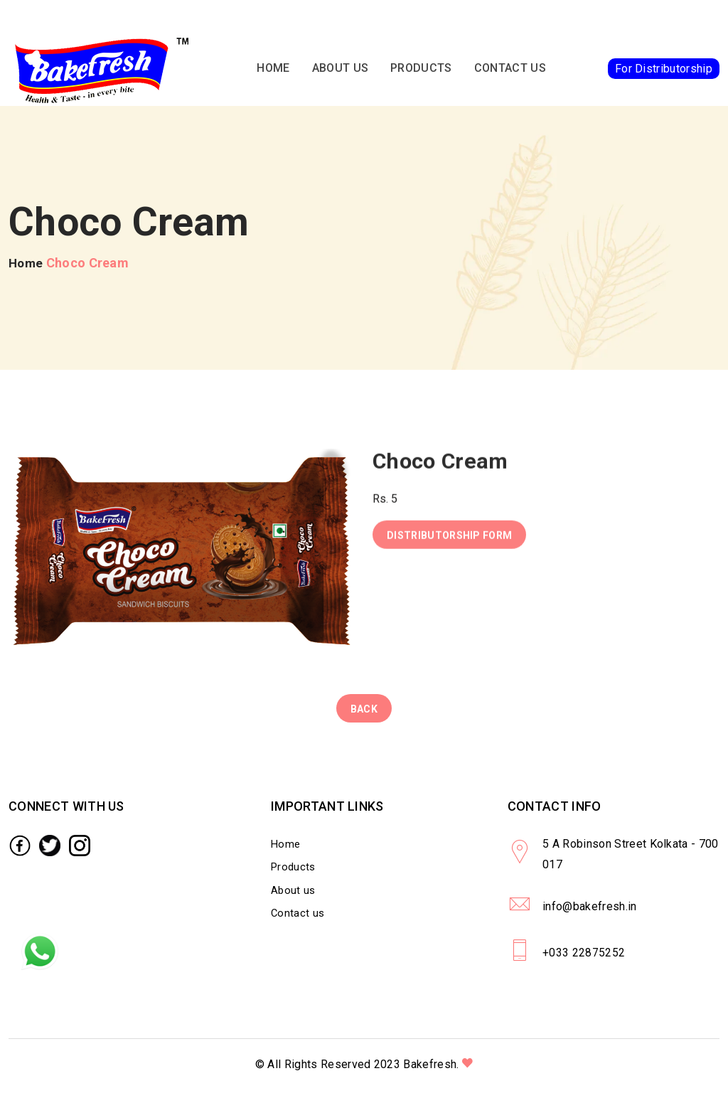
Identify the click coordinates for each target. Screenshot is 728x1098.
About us (340, 71)
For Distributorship (663, 71)
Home (273, 71)
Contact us (511, 71)
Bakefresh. (431, 1073)
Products (422, 71)
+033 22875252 (584, 961)
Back (364, 714)
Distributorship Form (449, 542)
